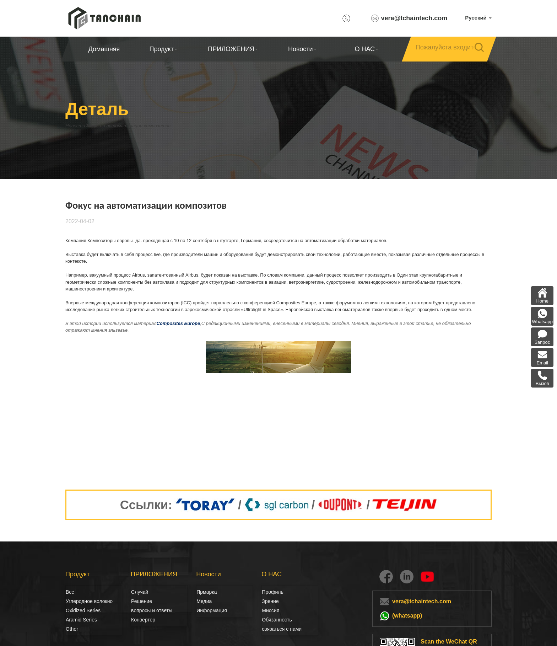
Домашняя (104, 49)
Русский (478, 18)
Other (72, 629)
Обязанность (277, 620)
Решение (139, 601)
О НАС (366, 49)
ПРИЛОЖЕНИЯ (233, 49)
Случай (139, 592)
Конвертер (143, 620)
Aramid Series (81, 620)
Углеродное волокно (73, 601)
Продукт (163, 49)
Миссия (270, 610)
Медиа (204, 601)
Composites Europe (178, 323)
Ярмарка (206, 592)
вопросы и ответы (151, 610)
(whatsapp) (407, 616)
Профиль (272, 592)
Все (70, 592)
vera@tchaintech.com (414, 18)
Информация (211, 610)
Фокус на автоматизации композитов (153, 126)
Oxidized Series (83, 610)
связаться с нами (282, 629)
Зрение (269, 601)
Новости (302, 49)
